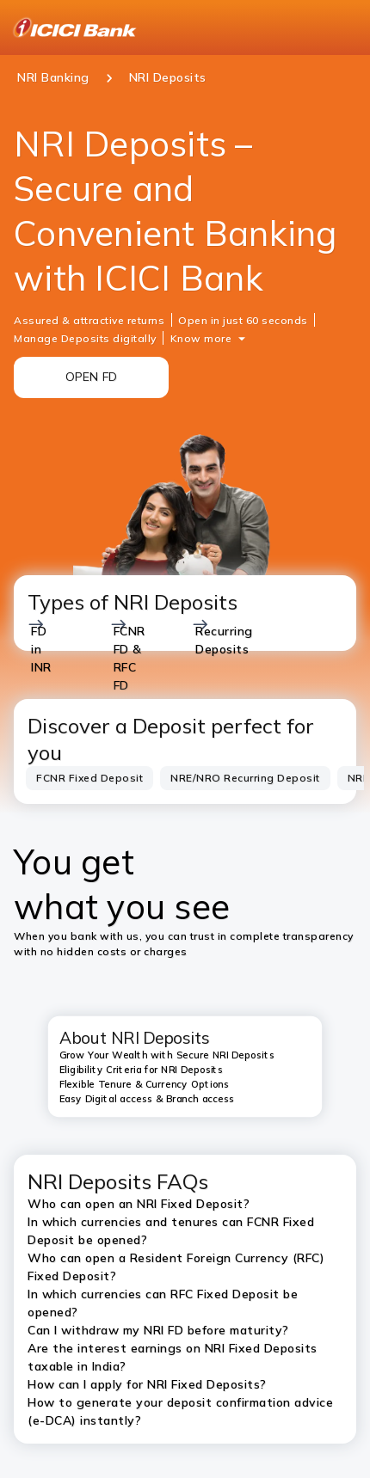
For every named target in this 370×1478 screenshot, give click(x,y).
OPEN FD (91, 376)
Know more (201, 338)
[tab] (89, 779)
